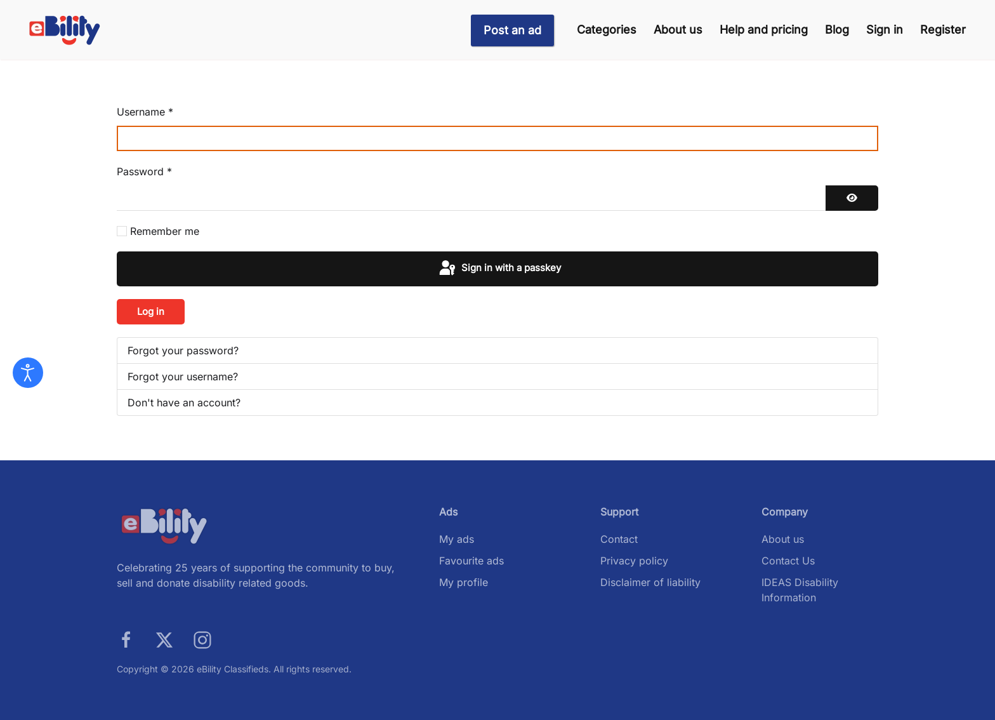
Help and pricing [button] (764, 29)
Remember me (164, 231)
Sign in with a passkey (499, 268)
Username (145, 111)
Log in (150, 311)
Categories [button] (606, 29)
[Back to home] (65, 30)
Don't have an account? (184, 402)
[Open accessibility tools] (28, 372)
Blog (837, 29)
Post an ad (512, 30)
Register (943, 29)
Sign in (884, 29)
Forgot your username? (183, 376)
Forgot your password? (183, 350)
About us (678, 29)
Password (144, 171)
